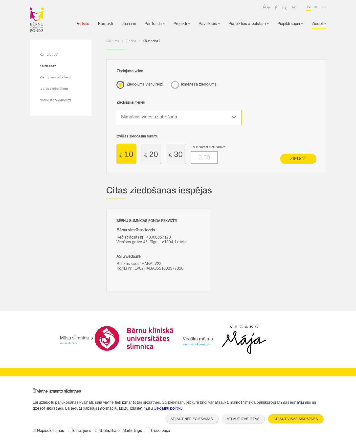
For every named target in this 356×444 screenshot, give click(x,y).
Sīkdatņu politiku (168, 409)
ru (316, 7)
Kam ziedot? (49, 54)
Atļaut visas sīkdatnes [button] (295, 419)
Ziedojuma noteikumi (55, 77)
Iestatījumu (79, 431)
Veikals (83, 24)
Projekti (181, 24)
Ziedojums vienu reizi (144, 85)
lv (308, 7)
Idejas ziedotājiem (54, 89)
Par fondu (154, 24)
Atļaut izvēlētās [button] (243, 419)
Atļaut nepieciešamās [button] (192, 419)
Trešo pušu (158, 431)
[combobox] (179, 117)
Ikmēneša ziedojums (199, 85)
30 (176, 154)
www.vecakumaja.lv (196, 344)
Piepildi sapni (290, 24)
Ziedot (319, 24)
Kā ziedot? (48, 66)
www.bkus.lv (68, 343)
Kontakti (105, 24)
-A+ (265, 8)
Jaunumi (129, 24)
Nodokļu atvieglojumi (55, 100)
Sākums (112, 41)
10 (126, 154)
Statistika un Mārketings (118, 431)
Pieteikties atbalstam (248, 24)
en (324, 7)
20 (151, 154)
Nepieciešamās (48, 431)
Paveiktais (209, 24)
